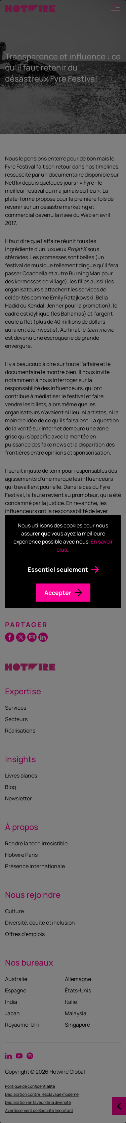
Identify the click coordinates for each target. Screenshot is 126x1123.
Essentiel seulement (58, 569)
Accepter (57, 593)
